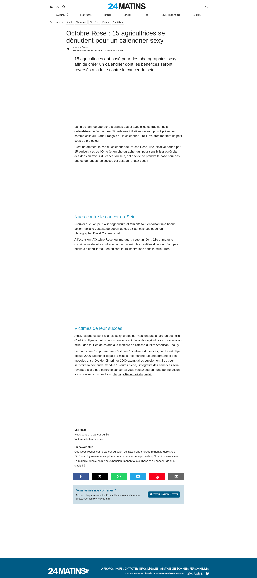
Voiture (105, 22)
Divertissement (171, 15)
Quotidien (118, 22)
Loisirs (197, 15)
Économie (86, 15)
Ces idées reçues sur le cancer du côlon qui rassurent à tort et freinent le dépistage (124, 451)
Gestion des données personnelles (184, 568)
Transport (81, 22)
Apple (70, 22)
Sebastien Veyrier (84, 50)
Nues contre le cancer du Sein (92, 434)
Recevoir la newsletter (164, 494)
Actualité (62, 15)
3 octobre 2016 (110, 50)
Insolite (76, 47)
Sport (127, 15)
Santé (107, 15)
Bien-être (94, 22)
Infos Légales (148, 568)
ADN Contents (195, 574)
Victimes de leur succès (88, 439)
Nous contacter (126, 568)
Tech (146, 15)
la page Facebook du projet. (132, 374)
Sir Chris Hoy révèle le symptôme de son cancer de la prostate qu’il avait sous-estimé (126, 456)
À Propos (107, 568)
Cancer (85, 47)
